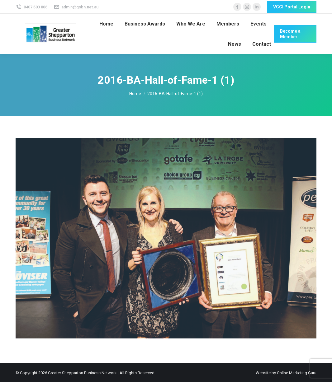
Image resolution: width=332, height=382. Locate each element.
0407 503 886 (31, 7)
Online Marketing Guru (296, 372)
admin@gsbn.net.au (76, 7)
